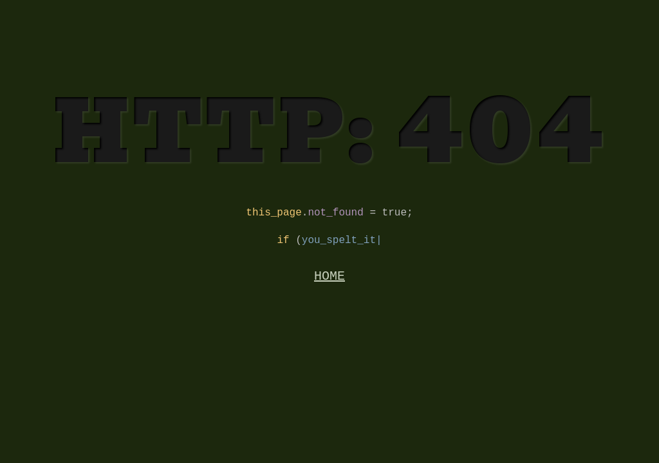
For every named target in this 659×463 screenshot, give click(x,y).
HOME (329, 282)
